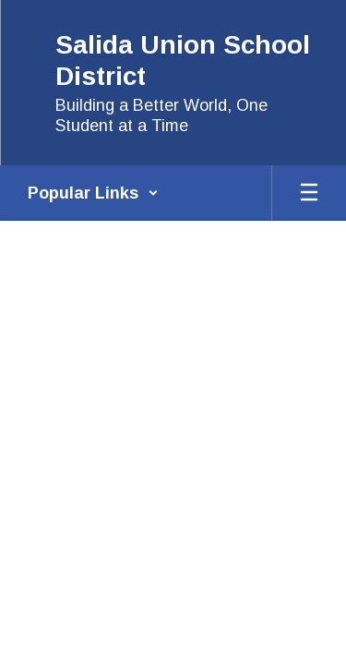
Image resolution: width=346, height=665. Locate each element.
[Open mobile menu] (309, 193)
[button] (93, 193)
